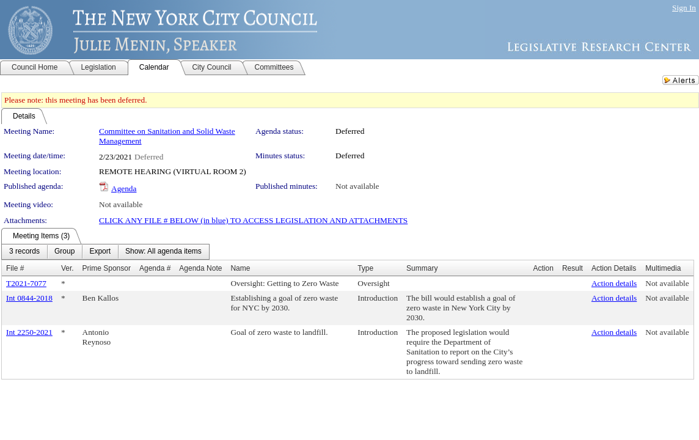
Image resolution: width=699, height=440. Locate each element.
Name (240, 268)
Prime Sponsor (106, 268)
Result (572, 268)
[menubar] (105, 252)
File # (15, 268)
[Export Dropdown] (100, 251)
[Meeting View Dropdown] (163, 251)
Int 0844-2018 (29, 297)
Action (543, 268)
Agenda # (154, 268)
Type (365, 268)
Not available (357, 186)
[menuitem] (24, 251)
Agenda (123, 188)
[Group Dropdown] (64, 251)
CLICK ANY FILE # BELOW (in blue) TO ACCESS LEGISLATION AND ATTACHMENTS (253, 220)
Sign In (684, 7)
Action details (614, 283)
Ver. (67, 268)
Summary (421, 268)
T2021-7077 (26, 283)
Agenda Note (200, 268)
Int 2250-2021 (29, 332)
